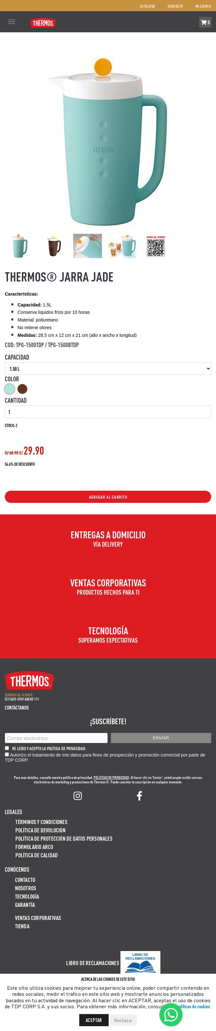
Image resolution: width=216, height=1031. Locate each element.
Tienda (22, 926)
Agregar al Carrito (108, 497)
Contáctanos (17, 707)
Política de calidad (36, 855)
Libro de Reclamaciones (92, 962)
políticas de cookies (193, 1006)
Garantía (25, 904)
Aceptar (94, 1020)
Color (12, 379)
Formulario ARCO (34, 846)
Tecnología (27, 896)
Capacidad (17, 357)
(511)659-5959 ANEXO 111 (22, 699)
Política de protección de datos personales (63, 838)
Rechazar (123, 1020)
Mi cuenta (204, 6)
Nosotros (25, 888)
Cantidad (16, 400)
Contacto (175, 6)
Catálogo (147, 6)
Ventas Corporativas (38, 917)
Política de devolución (40, 830)
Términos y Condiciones (41, 821)
